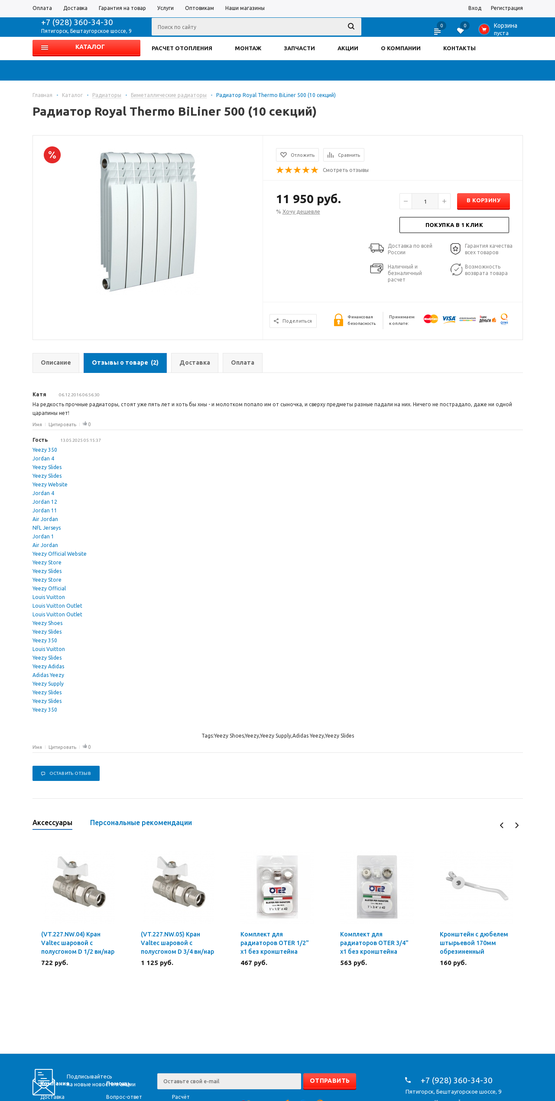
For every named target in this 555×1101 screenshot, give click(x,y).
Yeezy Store (47, 562)
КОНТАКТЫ (459, 48)
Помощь (118, 1083)
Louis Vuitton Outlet (57, 606)
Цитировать (62, 424)
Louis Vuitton (48, 597)
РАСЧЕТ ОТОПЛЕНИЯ (182, 48)
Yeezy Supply (48, 684)
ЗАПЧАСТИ (299, 48)
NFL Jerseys (46, 528)
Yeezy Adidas (48, 666)
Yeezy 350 (44, 450)
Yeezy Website (50, 484)
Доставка (52, 1097)
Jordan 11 (44, 510)
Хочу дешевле (301, 211)
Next (516, 825)
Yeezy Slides (47, 467)
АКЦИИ (348, 48)
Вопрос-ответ (124, 1097)
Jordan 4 (43, 458)
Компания (54, 1083)
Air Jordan (45, 519)
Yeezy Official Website (59, 554)
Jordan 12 (44, 502)
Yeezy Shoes (47, 623)
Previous (502, 825)
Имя (37, 424)
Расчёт (181, 1097)
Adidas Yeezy (48, 675)
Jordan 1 (43, 536)
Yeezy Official (49, 588)
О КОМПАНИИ (401, 48)
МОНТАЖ (248, 48)
